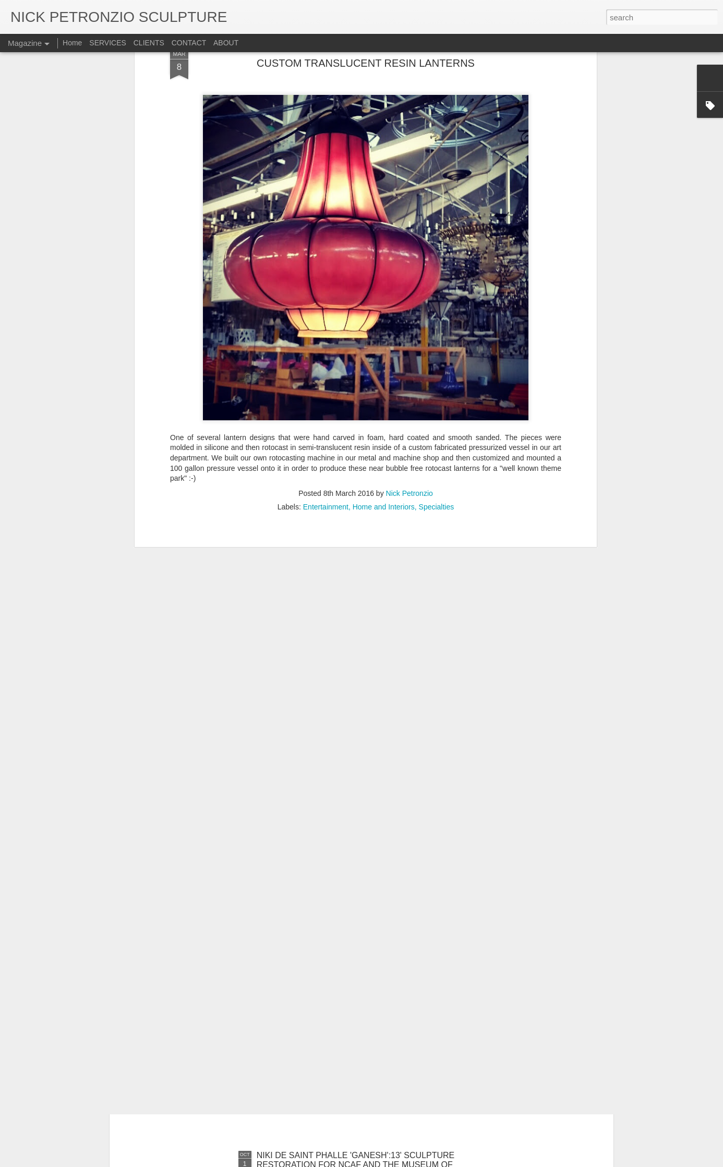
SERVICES (107, 43)
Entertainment (325, 388)
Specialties (436, 388)
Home (72, 43)
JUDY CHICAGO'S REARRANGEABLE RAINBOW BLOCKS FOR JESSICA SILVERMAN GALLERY (351, 923)
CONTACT (190, 43)
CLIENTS (149, 43)
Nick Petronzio (409, 375)
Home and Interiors (384, 388)
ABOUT (225, 43)
